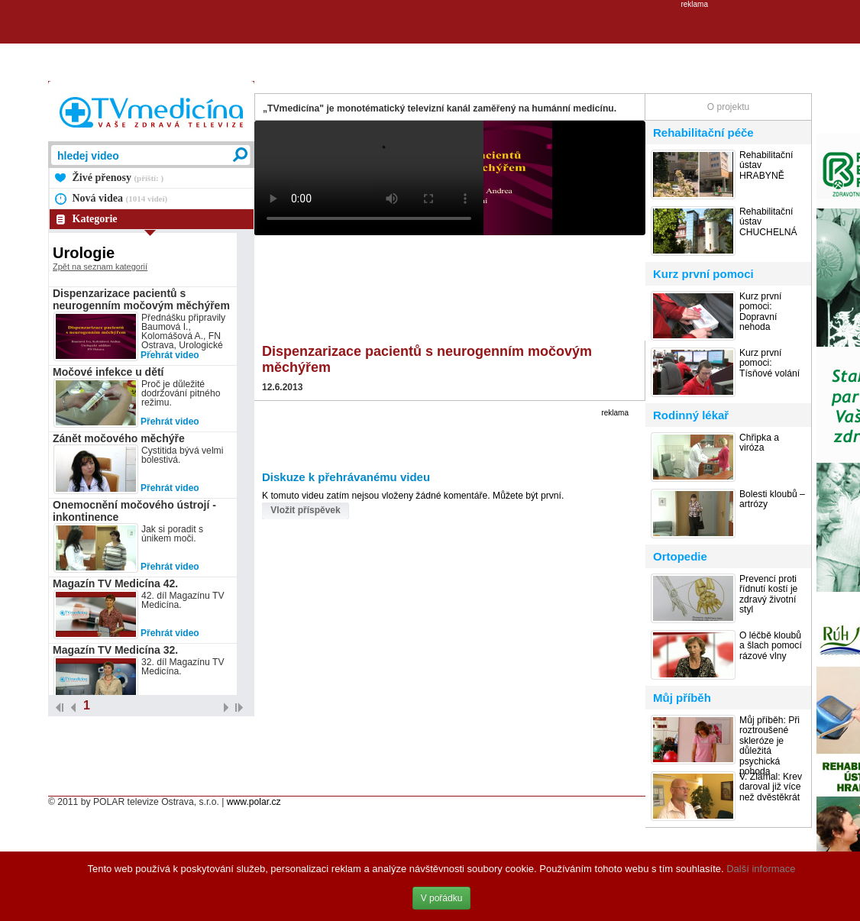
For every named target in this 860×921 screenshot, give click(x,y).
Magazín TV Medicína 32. (115, 650)
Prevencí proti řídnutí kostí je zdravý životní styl (768, 594)
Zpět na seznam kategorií (100, 266)
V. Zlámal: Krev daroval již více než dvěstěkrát (770, 787)
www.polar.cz (254, 802)
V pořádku (442, 898)
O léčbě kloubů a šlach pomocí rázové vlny (770, 646)
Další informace (760, 868)
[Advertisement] (430, 42)
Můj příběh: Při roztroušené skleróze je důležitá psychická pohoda (769, 746)
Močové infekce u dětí (108, 372)
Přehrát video (170, 355)
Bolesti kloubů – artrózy (772, 499)
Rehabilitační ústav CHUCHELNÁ (768, 222)
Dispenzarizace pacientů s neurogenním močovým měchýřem (141, 299)
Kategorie (95, 219)
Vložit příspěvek (305, 510)
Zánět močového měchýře (119, 438)
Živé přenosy (118, 177)
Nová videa (120, 198)
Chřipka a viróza (759, 443)
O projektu (728, 107)
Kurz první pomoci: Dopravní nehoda (760, 312)
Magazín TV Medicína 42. (115, 583)
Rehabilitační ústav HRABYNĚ (766, 165)
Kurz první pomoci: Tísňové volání (769, 363)
